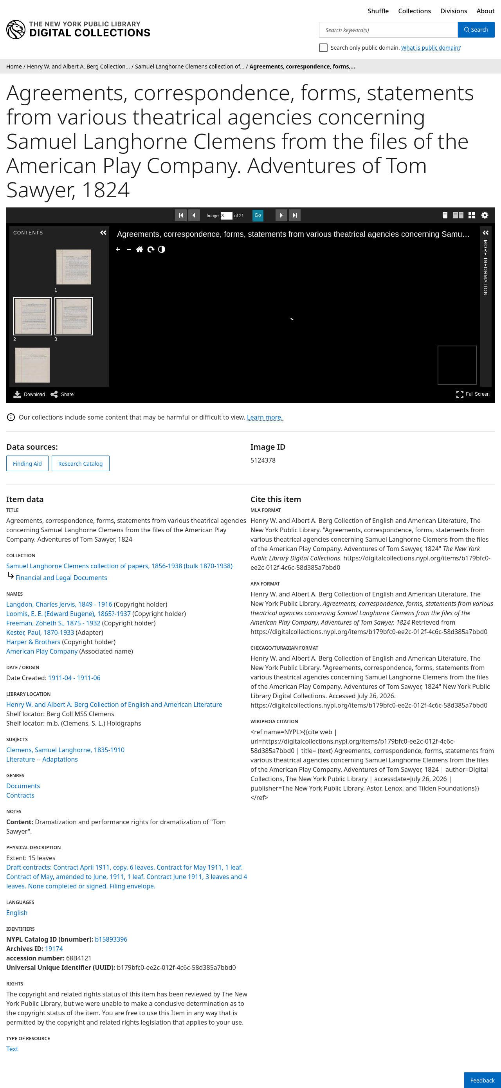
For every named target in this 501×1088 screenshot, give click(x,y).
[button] (103, 233)
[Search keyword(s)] (388, 30)
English (16, 912)
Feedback (482, 1080)
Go (258, 215)
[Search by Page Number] (226, 216)
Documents (23, 786)
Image (213, 215)
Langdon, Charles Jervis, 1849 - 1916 (59, 604)
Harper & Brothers (33, 642)
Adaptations (60, 759)
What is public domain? (431, 47)
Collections (414, 11)
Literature (20, 759)
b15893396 (111, 939)
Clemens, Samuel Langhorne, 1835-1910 (65, 750)
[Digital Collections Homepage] (78, 30)
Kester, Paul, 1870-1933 (40, 632)
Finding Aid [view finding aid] (27, 463)
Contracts (20, 795)
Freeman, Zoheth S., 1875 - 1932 (53, 623)
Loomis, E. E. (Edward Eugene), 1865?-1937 (68, 613)
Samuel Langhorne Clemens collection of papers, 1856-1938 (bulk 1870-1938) (119, 566)
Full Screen (473, 394)
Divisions (453, 11)
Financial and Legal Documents (61, 577)
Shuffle (378, 11)
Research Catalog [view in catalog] (80, 463)
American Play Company (41, 651)
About (486, 11)
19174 (54, 948)
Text (12, 1049)
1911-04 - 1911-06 (74, 678)
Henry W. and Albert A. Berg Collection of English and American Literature (114, 704)
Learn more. (265, 417)
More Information (485, 243)
